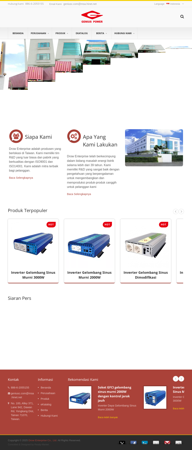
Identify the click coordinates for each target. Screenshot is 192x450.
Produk (62, 33)
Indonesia (173, 4)
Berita (101, 33)
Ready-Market (41, 444)
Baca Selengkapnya (21, 177)
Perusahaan (40, 33)
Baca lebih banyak (108, 417)
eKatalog (82, 33)
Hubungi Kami (124, 33)
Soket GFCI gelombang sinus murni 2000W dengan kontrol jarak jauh (114, 394)
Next (181, 211)
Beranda (18, 33)
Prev (175, 211)
